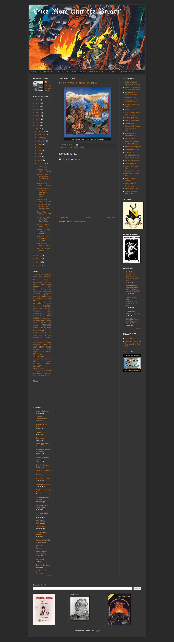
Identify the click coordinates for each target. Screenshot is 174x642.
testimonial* (48, 373)
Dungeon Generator (132, 171)
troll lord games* (44, 375)
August (40, 144)
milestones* (46, 337)
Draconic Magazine (132, 141)
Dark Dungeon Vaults (133, 341)
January (41, 166)
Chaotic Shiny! (130, 183)
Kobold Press (130, 138)
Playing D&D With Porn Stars (43, 450)
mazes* (41, 335)
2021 (38, 106)
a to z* (49, 274)
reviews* (45, 359)
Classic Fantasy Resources (131, 192)
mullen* (39, 342)
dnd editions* (38, 298)
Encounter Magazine (132, 158)
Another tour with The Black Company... (43, 231)
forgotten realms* (42, 311)
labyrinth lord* (38, 333)
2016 (38, 122)
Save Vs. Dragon (42, 465)
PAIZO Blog (40, 521)
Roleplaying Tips (131, 115)
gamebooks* (47, 318)
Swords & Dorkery (43, 484)
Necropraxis (40, 559)
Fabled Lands (41, 432)
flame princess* (45, 309)
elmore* (76, 147)
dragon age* (46, 301)
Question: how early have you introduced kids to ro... (43, 177)
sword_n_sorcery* (39, 371)
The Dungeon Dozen (132, 112)
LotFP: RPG (40, 527)
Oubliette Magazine (132, 149)
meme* (48, 335)
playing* (36, 352)
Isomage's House (131, 97)
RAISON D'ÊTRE (47, 72)
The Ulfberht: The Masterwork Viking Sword (43, 207)
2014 (38, 129)
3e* (40, 274)
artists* (70, 147)
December (42, 131)
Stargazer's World (43, 540)
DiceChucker (41, 571)
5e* (45, 274)
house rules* (46, 327)
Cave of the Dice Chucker (42, 499)
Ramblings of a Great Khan (42, 506)
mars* (35, 335)
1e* (34, 274)
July (39, 147)
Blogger (97, 631)
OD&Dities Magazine (132, 155)
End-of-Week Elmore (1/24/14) (78, 82)
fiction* (35, 309)
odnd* (45, 345)
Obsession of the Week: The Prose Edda (43, 219)
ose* (50, 344)
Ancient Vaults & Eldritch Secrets (131, 93)
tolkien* (35, 375)
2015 (38, 125)
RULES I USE (62, 72)
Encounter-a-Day (131, 189)
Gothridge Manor (132, 319)
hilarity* (82, 147)
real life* (48, 356)
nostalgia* (36, 345)
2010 (38, 265)
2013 (38, 255)
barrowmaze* (38, 282)
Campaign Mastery (132, 118)
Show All (49, 575)
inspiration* (39, 330)
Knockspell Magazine (133, 147)
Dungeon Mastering (132, 120)
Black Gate (130, 272)
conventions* (47, 291)
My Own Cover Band (133, 313)
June (40, 150)
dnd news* (48, 298)
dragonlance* (39, 303)
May (39, 154)
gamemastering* (39, 320)
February (41, 163)
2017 (38, 119)
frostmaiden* (37, 313)
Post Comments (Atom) (77, 222)
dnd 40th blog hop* (44, 296)
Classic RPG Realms (41, 533)
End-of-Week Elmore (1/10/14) (44, 213)
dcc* (34, 296)
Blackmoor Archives (132, 161)
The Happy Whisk (42, 444)
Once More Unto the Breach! (77, 12)
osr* (35, 347)
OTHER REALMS (126, 72)
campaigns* (46, 284)
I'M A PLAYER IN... (96, 72)
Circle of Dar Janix (43, 565)
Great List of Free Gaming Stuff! (131, 101)
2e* (37, 274)
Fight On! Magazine (132, 144)
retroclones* (37, 359)
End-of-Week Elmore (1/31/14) (44, 170)
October (41, 138)
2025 (38, 100)
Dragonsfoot (129, 123)
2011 (38, 262)
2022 (38, 103)
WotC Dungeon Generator (130, 179)
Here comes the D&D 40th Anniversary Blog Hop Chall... (43, 192)
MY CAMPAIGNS (79, 72)
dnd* (35, 301)
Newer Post (64, 218)
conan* (40, 291)
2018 (38, 116)
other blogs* (45, 347)
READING (112, 72)
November (42, 134)
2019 (38, 113)
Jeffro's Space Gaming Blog (41, 552)
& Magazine (129, 152)
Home (87, 218)
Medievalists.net (42, 411)
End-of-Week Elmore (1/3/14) (44, 245)
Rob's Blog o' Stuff (43, 478)
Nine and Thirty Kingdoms (42, 514)
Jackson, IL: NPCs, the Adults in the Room (132, 303)
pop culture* (46, 352)
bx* (34, 284)
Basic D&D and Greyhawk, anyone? (42, 238)
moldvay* (44, 340)
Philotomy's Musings (132, 85)
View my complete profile (48, 88)
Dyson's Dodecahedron (41, 418)
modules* (36, 340)
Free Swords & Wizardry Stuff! (130, 134)
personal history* (42, 349)
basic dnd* (48, 282)
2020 (38, 109)
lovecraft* (48, 333)
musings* (47, 342)
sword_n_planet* (38, 368)
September (42, 141)
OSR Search (129, 338)
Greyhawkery (41, 438)
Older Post (111, 218)
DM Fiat (39, 546)
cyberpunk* (47, 294)
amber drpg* (37, 276)
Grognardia (130, 311)
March (40, 160)
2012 (38, 259)
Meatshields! (129, 186)
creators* (36, 294)
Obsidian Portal (130, 163)
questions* (37, 354)
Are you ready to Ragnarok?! (43, 225)
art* (66, 147)
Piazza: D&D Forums (132, 126)
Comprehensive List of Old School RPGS (132, 89)
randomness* (39, 356)
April (40, 157)
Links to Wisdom (131, 82)
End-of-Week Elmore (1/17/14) (44, 201)
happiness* (47, 325)
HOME (33, 72)
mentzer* (36, 337)
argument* (48, 276)
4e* (43, 274)
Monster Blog (130, 109)
